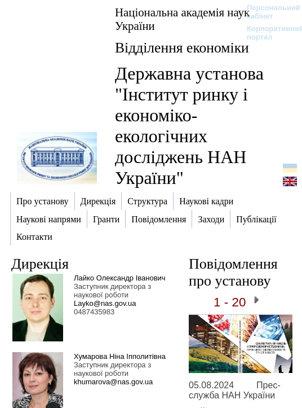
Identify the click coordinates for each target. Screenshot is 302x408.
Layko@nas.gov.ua (105, 303)
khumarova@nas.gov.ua (113, 382)
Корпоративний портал (268, 32)
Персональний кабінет (268, 11)
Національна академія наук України (182, 19)
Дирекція (40, 264)
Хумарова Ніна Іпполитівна (120, 356)
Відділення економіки (182, 48)
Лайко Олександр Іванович (120, 278)
